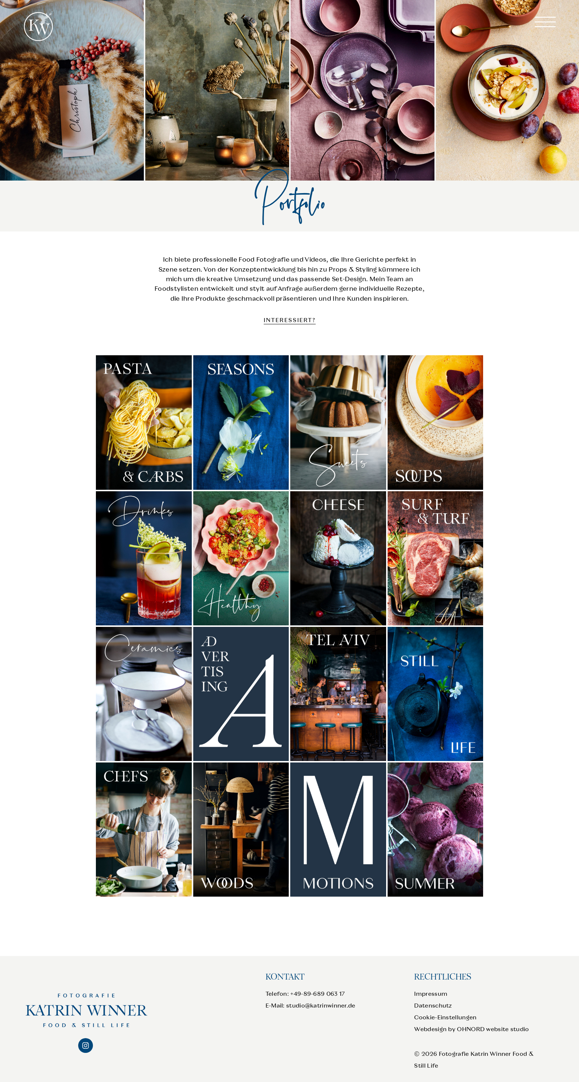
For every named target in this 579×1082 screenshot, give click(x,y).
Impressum (430, 993)
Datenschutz (433, 1005)
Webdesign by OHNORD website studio (471, 1029)
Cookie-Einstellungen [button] (445, 1017)
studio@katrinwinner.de (321, 1005)
